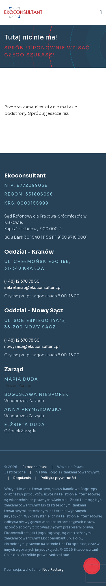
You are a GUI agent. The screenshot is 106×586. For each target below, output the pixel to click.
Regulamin (22, 478)
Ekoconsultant (35, 467)
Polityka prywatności (58, 478)
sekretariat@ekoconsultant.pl (33, 287)
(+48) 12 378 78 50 (22, 281)
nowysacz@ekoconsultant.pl (32, 346)
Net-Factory (53, 569)
